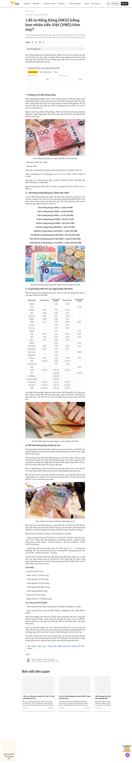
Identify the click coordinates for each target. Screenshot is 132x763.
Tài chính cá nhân (49, 3)
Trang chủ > (29, 14)
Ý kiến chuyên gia (75, 3)
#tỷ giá (28, 654)
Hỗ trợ (87, 3)
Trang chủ (27, 3)
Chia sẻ (27, 42)
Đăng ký (124, 3)
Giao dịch (115, 3)
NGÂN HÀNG (43, 14)
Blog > (36, 14)
